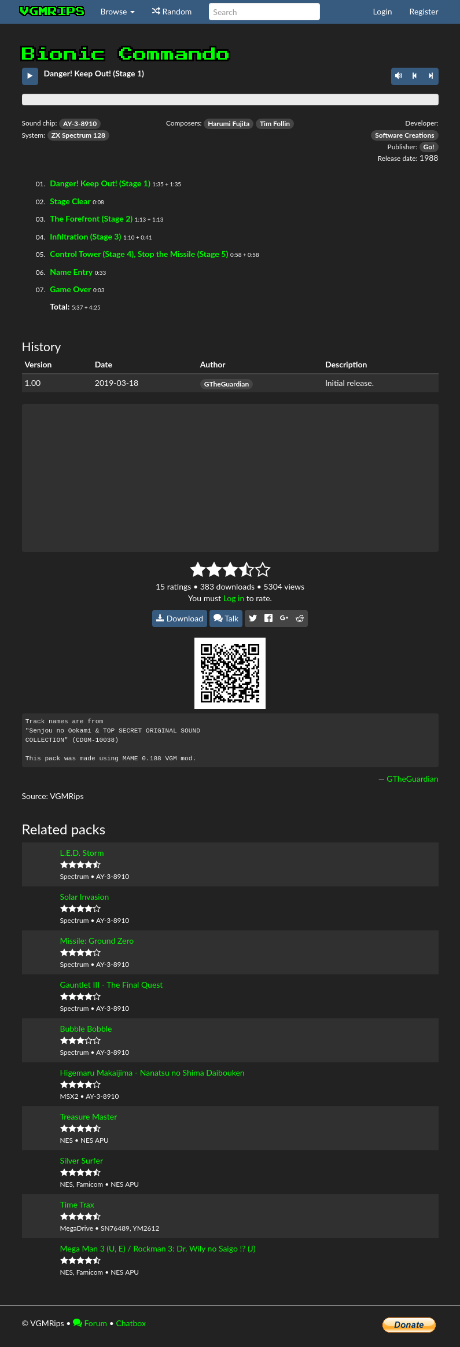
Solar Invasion (84, 896)
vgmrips (52, 11)
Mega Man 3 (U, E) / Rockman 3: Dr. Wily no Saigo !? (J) (158, 1248)
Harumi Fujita (228, 123)
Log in (234, 598)
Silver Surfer (82, 1160)
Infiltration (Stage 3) (85, 236)
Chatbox (131, 1323)
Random (172, 11)
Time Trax (77, 1204)
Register (424, 11)
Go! (429, 146)
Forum (90, 1323)
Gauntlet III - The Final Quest (111, 984)
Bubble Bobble (86, 1028)
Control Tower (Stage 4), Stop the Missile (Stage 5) (139, 254)
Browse (118, 11)
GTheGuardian (226, 384)
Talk (226, 618)
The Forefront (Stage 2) (91, 218)
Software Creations (404, 135)
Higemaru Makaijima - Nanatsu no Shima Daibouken (152, 1072)
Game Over (70, 289)
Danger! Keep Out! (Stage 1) (100, 183)
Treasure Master (88, 1116)
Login (382, 11)
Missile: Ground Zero (97, 940)
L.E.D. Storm (82, 852)
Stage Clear (70, 201)
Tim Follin (275, 123)
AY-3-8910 (80, 123)
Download (179, 618)
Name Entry (71, 272)
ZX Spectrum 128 (78, 135)
